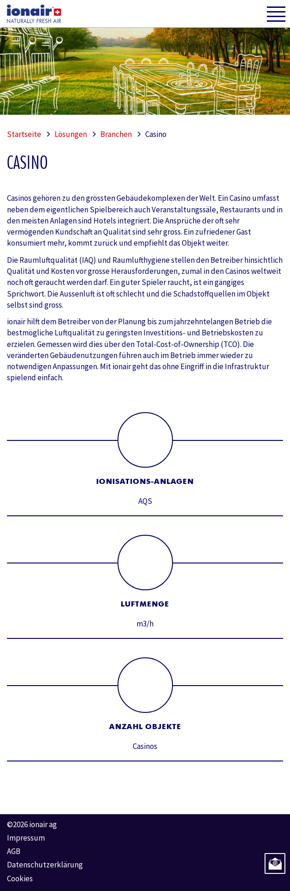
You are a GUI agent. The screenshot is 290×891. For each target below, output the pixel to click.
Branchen (116, 134)
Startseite (24, 134)
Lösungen (71, 134)
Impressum (26, 838)
